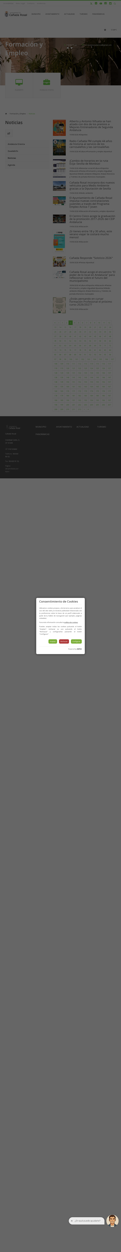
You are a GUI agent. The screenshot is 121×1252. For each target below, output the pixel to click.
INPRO (79, 649)
